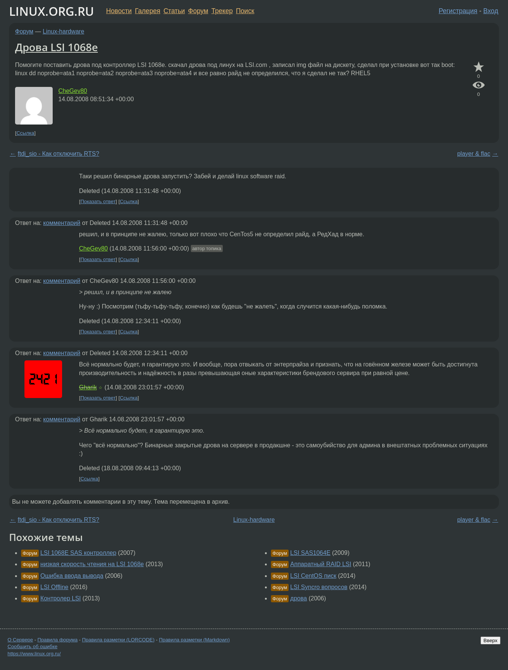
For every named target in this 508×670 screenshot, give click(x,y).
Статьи (174, 11)
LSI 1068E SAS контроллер (78, 553)
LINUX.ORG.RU (51, 11)
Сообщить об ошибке (33, 646)
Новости (119, 11)
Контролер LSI (60, 598)
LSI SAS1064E (310, 553)
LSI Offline (54, 587)
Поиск (245, 11)
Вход (490, 11)
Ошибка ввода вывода (71, 576)
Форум (198, 11)
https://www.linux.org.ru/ (34, 653)
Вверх (490, 640)
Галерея (147, 11)
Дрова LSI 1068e (56, 47)
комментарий (62, 223)
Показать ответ (98, 201)
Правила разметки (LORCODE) (118, 640)
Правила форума (58, 640)
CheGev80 (72, 91)
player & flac (473, 153)
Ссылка (25, 133)
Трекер (222, 11)
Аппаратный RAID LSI (320, 564)
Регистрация (458, 11)
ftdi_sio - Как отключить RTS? (58, 153)
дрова (298, 598)
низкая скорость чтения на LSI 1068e (92, 564)
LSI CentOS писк (313, 576)
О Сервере (20, 640)
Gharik (88, 387)
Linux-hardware (63, 31)
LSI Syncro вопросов (318, 587)
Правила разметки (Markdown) (194, 640)
